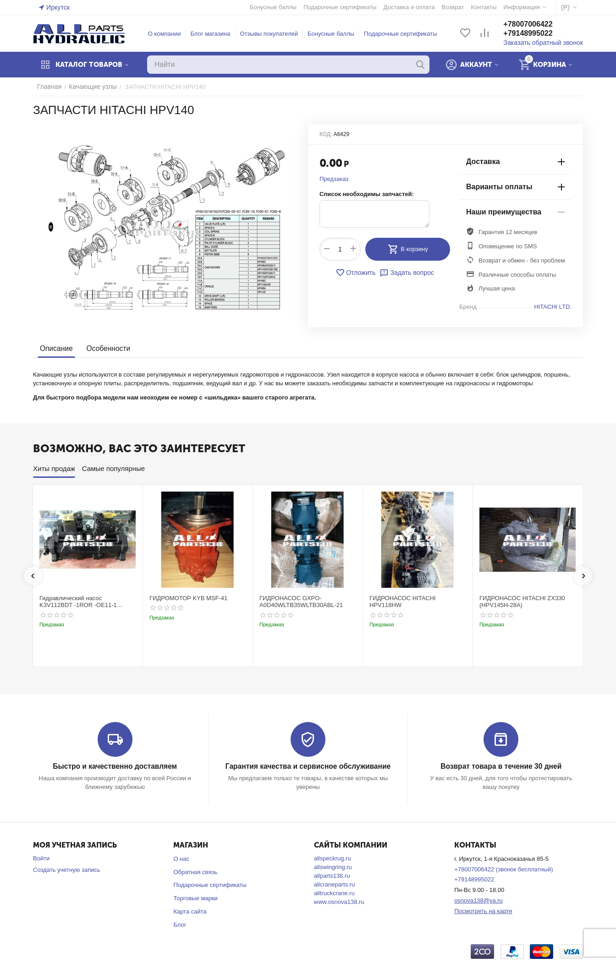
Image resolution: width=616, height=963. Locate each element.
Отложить (357, 272)
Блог (179, 924)
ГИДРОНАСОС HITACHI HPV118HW (402, 602)
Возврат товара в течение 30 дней (501, 766)
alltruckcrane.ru (334, 892)
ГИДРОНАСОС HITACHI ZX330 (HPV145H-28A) (522, 602)
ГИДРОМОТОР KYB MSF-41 (188, 598)
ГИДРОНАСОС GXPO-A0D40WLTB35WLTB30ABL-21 (301, 602)
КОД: (325, 134)
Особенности (106, 348)
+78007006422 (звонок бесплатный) (503, 868)
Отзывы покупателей (272, 33)
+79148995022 (534, 34)
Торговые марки (195, 898)
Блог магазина (213, 33)
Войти (41, 857)
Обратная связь (195, 871)
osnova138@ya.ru (478, 900)
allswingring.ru (333, 866)
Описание (56, 348)
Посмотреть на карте (483, 910)
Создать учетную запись (66, 869)
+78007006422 (534, 24)
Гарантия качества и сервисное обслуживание (307, 766)
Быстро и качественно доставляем (115, 766)
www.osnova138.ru (339, 901)
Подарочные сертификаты (403, 33)
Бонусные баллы (334, 33)
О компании (167, 33)
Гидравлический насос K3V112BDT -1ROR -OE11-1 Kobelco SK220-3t (78, 602)
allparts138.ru (332, 875)
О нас (181, 858)
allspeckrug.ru (332, 857)
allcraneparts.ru (334, 884)
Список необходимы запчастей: (366, 194)
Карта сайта (189, 911)
